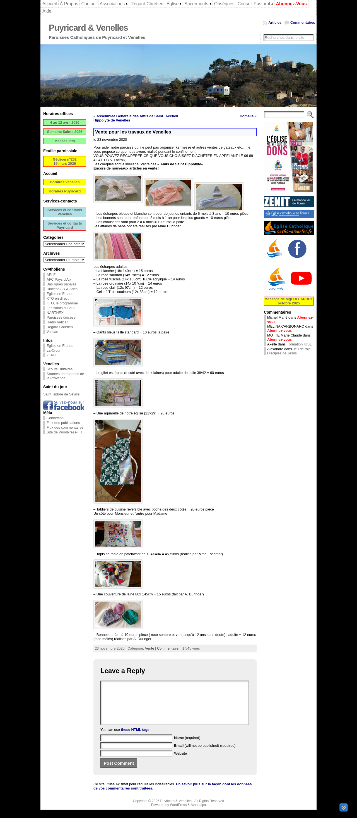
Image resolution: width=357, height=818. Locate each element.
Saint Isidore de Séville (61, 394)
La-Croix (53, 350)
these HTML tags (135, 738)
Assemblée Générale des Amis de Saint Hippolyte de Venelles (128, 118)
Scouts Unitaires (60, 369)
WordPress (178, 813)
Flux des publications (63, 423)
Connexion (55, 418)
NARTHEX (55, 313)
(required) (187, 746)
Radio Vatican (58, 322)
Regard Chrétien (60, 327)
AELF (51, 275)
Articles (274, 22)
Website (180, 762)
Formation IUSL (299, 344)
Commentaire (167, 648)
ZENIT (52, 355)
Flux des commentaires (65, 427)
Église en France (60, 294)
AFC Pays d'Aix (59, 279)
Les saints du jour (60, 308)
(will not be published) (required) (205, 754)
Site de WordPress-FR (64, 432)
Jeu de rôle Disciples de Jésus (289, 351)
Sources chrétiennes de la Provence (65, 376)
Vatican (52, 332)
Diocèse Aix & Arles (62, 289)
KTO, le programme (62, 303)
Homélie (247, 116)
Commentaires (302, 22)
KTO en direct (58, 298)
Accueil (171, 116)
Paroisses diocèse (61, 317)
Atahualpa (198, 813)
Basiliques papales (61, 284)
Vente (149, 648)
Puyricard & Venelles (88, 28)
